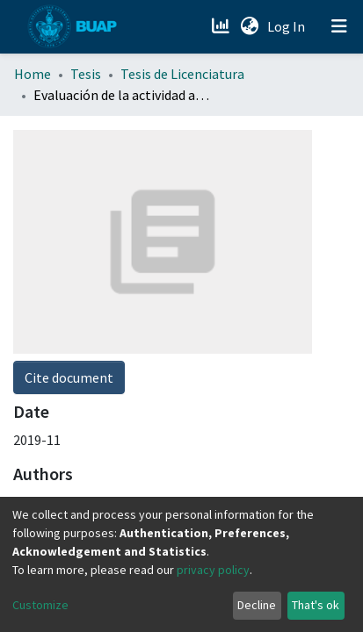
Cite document (69, 153)
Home (32, 74)
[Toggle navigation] (339, 26)
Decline (256, 605)
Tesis (85, 74)
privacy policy (213, 570)
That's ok (315, 605)
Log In (288, 26)
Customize (40, 605)
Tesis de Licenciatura (182, 74)
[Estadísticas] (222, 26)
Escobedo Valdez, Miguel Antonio (112, 278)
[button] (249, 26)
